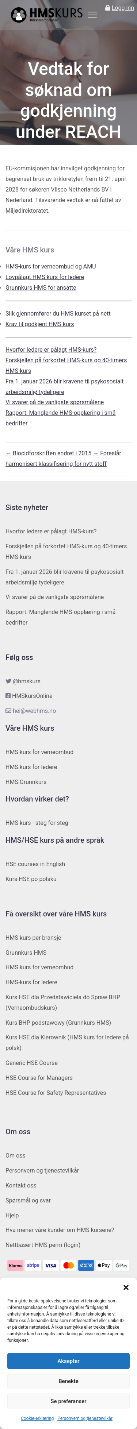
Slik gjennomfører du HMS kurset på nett (58, 313)
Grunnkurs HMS (25, 952)
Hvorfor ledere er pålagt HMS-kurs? (50, 349)
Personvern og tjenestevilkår (85, 1418)
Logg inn (123, 7)
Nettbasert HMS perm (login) (42, 1244)
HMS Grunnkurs (25, 782)
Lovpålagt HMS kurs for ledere (44, 277)
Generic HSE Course (31, 1062)
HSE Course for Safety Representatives (55, 1092)
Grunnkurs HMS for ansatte (40, 287)
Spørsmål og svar (28, 1200)
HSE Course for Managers (39, 1077)
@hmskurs (27, 681)
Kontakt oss (21, 1185)
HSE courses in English (35, 864)
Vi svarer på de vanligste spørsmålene (54, 402)
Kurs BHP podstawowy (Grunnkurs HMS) (58, 1022)
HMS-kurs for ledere (31, 982)
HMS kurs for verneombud (39, 752)
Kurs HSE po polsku (31, 879)
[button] (126, 1286)
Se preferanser (68, 1401)
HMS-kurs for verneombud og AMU (50, 266)
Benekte (68, 1381)
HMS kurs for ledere (31, 767)
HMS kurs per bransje (33, 937)
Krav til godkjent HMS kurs (39, 324)
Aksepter (68, 1361)
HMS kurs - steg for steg (36, 822)
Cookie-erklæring (37, 1418)
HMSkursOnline (32, 695)
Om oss (15, 1155)
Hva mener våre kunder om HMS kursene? (59, 1230)
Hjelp (12, 1215)
